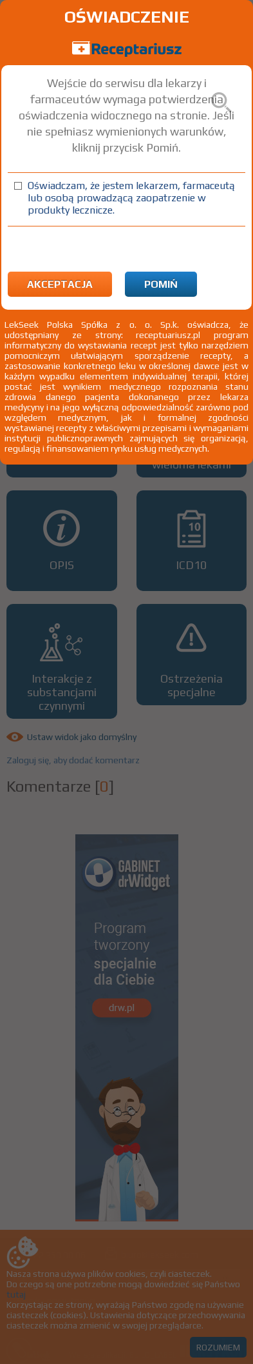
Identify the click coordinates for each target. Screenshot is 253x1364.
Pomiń (161, 284)
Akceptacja (60, 284)
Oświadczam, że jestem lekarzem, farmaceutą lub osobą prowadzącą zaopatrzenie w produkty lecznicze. (131, 197)
